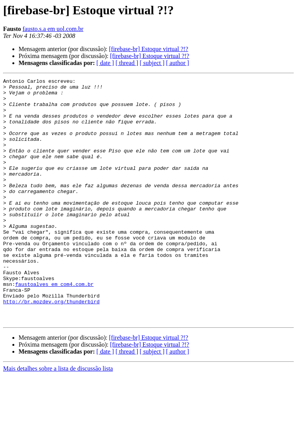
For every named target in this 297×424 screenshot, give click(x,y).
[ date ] (105, 63)
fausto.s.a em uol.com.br (52, 29)
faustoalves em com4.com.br (54, 325)
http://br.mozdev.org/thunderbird (51, 346)
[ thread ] (127, 63)
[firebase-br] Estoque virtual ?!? (148, 49)
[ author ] (177, 63)
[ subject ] (152, 63)
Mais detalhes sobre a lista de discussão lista (58, 417)
